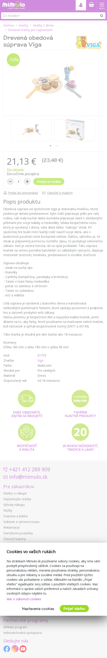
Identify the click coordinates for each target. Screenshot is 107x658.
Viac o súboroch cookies (24, 599)
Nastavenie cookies (38, 608)
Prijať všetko (74, 608)
